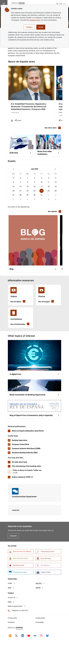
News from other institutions (48, 152)
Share (18, 120)
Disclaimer (11, 622)
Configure (29, 27)
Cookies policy (40, 618)
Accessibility (40, 622)
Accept (40, 27)
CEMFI (11, 583)
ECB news (21, 153)
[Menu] (3, 3)
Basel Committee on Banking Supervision (34, 395)
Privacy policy (12, 618)
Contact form (15, 510)
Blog (33, 269)
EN (62, 4)
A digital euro (34, 374)
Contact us (13, 597)
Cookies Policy (34, 20)
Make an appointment (16, 606)
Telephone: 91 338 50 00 (18, 611)
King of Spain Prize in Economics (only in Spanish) (34, 415)
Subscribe (13, 536)
